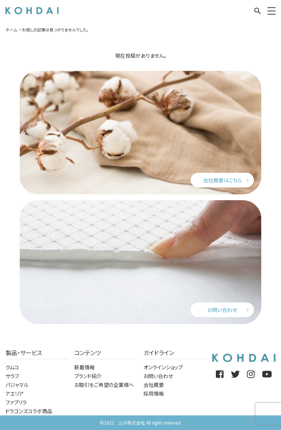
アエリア (14, 393)
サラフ (12, 376)
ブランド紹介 (88, 376)
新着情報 (84, 367)
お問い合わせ (222, 309)
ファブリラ (16, 402)
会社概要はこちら (222, 180)
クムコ (12, 367)
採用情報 (153, 393)
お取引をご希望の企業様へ (104, 384)
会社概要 (153, 384)
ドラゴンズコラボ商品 (28, 411)
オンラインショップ (163, 367)
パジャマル (17, 384)
